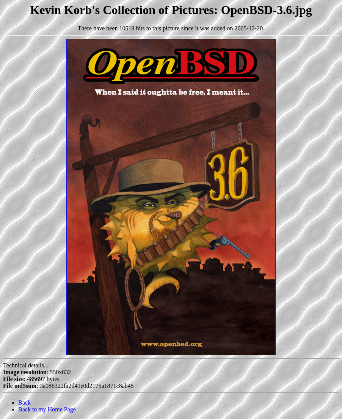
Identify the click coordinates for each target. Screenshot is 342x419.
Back (24, 402)
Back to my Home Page (47, 409)
